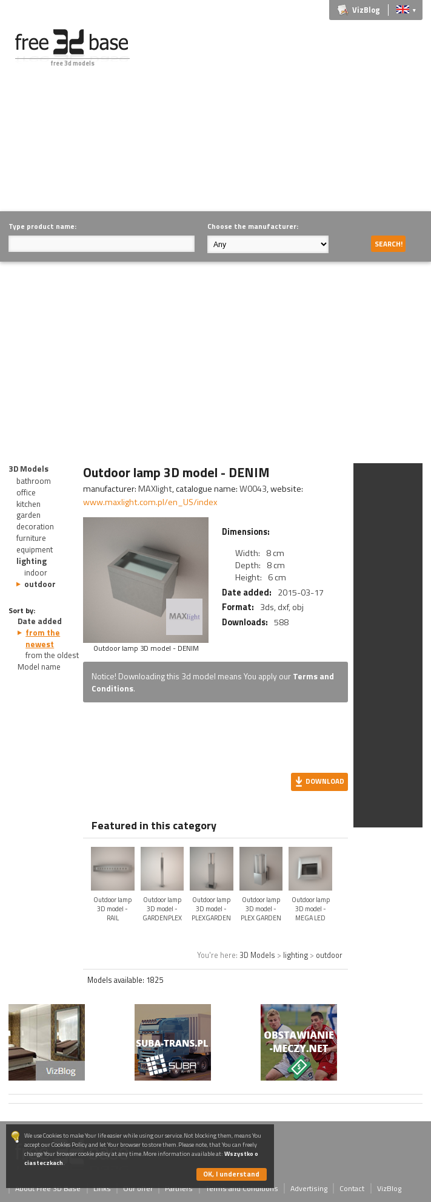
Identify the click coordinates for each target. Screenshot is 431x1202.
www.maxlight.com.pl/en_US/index (150, 502)
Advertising (308, 1188)
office (26, 492)
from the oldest (52, 655)
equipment (34, 549)
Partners (179, 1188)
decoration (35, 526)
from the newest (42, 638)
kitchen (28, 504)
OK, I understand (231, 1174)
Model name (39, 666)
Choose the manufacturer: (252, 226)
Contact (351, 1188)
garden (28, 515)
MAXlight (155, 488)
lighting (31, 561)
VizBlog (366, 10)
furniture (31, 538)
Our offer (138, 1188)
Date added (40, 621)
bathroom (33, 481)
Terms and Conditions (241, 1188)
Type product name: (42, 226)
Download (325, 781)
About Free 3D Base (48, 1188)
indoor (35, 572)
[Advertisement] (290, 114)
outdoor (40, 584)
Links (102, 1188)
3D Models (28, 469)
